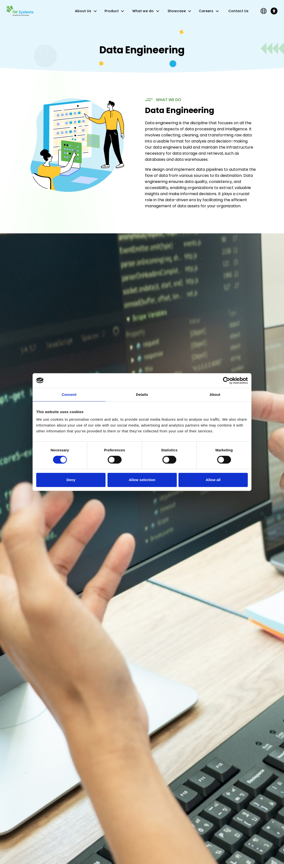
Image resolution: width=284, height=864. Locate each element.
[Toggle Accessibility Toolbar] (274, 11)
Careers (206, 11)
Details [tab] (142, 394)
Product (112, 11)
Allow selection (142, 480)
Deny (70, 480)
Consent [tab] (69, 394)
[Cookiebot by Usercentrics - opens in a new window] (226, 380)
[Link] (20, 11)
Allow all (213, 480)
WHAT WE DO (168, 99)
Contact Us (238, 11)
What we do (143, 11)
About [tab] (215, 394)
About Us (83, 11)
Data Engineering (179, 110)
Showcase (177, 11)
